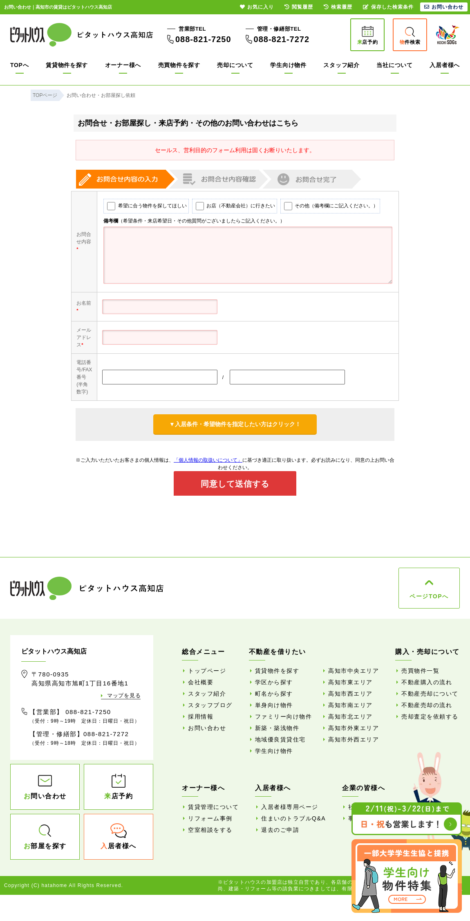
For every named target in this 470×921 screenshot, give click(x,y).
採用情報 (200, 716)
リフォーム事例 (210, 818)
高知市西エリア (350, 693)
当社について (394, 65)
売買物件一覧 (420, 670)
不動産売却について (430, 693)
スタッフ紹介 (341, 65)
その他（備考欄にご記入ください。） (327, 206)
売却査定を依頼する (430, 716)
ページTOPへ (429, 596)
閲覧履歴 (298, 7)
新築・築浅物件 (277, 728)
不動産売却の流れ (426, 705)
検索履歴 (338, 7)
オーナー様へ (123, 65)
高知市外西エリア (353, 739)
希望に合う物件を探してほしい (142, 206)
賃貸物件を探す (67, 65)
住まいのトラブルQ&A (293, 818)
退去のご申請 (280, 830)
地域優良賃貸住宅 (280, 739)
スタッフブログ (210, 705)
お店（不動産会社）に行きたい (231, 206)
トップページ (207, 670)
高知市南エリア (350, 705)
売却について (235, 65)
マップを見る (124, 695)
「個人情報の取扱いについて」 (208, 460)
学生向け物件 (288, 65)
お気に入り (257, 7)
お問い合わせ (207, 728)
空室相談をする (210, 830)
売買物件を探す (179, 65)
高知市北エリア (350, 716)
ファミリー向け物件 (283, 716)
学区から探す (274, 682)
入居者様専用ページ (289, 807)
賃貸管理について (213, 807)
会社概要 (200, 682)
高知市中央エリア (353, 670)
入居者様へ (445, 65)
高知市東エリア (350, 682)
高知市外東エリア (353, 728)
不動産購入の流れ (426, 682)
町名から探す (274, 693)
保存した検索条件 (388, 7)
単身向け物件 (274, 705)
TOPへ (19, 65)
